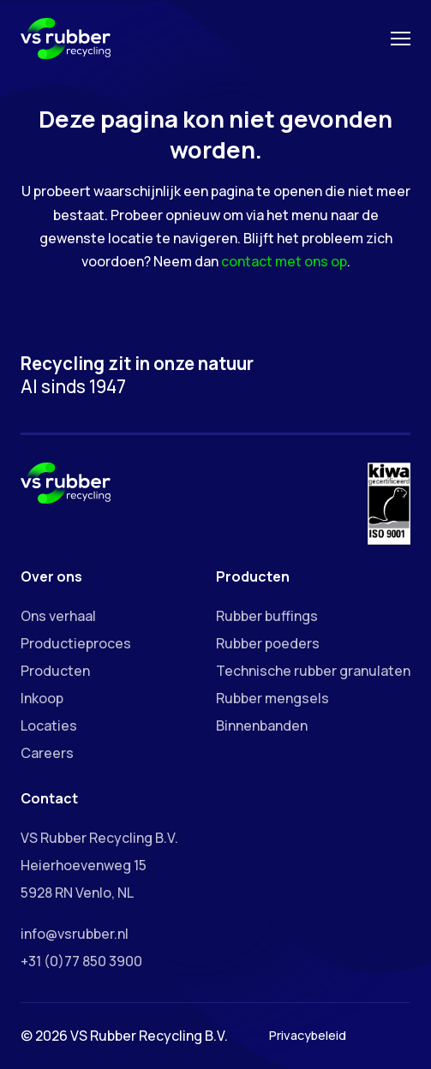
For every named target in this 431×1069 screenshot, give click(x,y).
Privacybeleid (307, 1035)
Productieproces (76, 643)
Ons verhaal (58, 615)
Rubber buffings (267, 615)
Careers (47, 753)
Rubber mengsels (272, 698)
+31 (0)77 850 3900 (81, 961)
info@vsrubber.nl (75, 933)
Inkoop (42, 698)
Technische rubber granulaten (313, 670)
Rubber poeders (268, 643)
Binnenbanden (262, 725)
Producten (55, 670)
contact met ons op (284, 261)
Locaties (49, 725)
